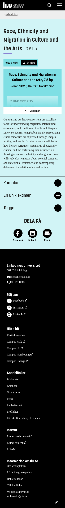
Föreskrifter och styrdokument (24, 418)
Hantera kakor (15, 478)
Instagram (15, 308)
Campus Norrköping (18, 354)
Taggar (28, 208)
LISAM (11, 449)
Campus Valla (14, 341)
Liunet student (15, 442)
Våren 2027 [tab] (29, 63)
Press (10, 398)
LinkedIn (15, 314)
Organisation (14, 392)
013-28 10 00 (17, 281)
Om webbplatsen (16, 465)
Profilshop (13, 411)
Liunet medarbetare (18, 436)
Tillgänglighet (15, 485)
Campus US (13, 348)
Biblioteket (13, 379)
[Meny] (60, 5)
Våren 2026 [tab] (12, 63)
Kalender (12, 385)
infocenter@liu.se (20, 276)
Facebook (15, 301)
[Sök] (49, 5)
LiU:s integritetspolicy (19, 472)
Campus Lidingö (16, 360)
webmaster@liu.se (17, 496)
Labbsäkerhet (14, 405)
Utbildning (12, 14)
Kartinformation (16, 335)
